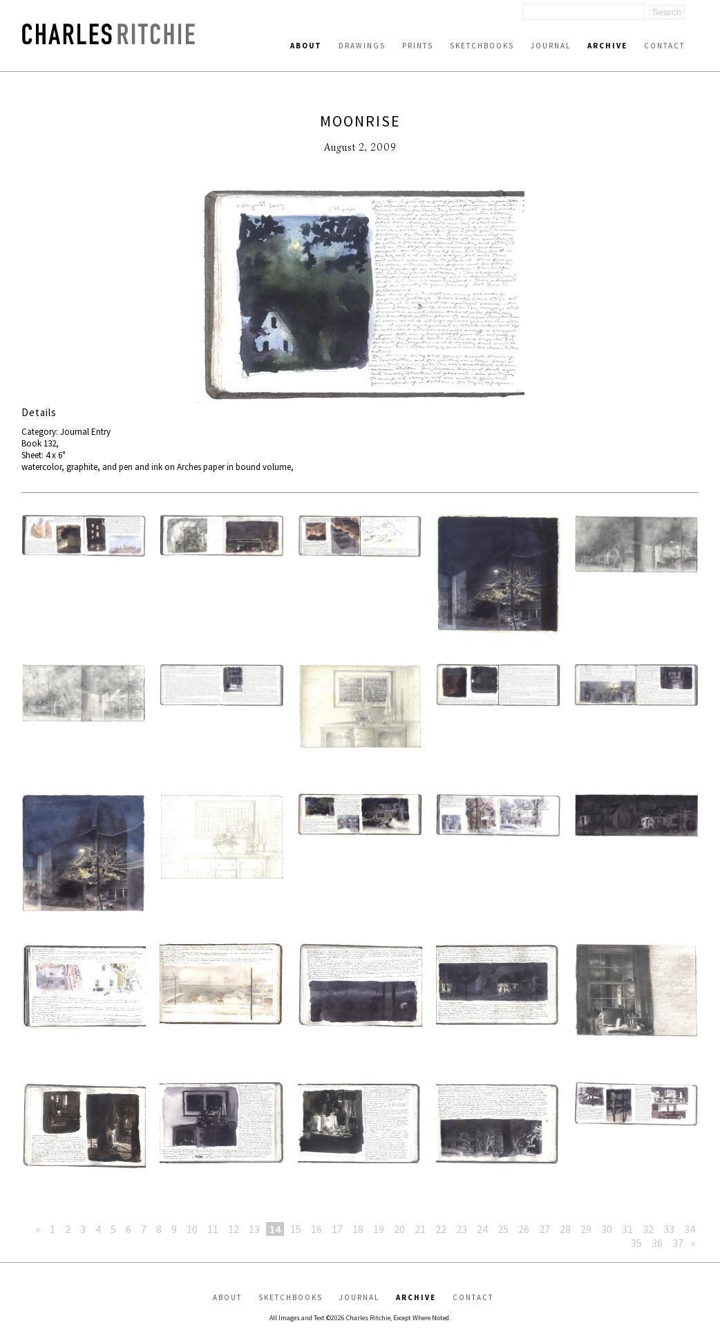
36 (657, 1243)
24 (482, 1229)
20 (399, 1229)
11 (212, 1229)
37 (677, 1243)
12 (233, 1229)
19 (378, 1229)
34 (689, 1229)
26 (523, 1229)
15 (295, 1229)
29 (585, 1229)
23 (461, 1229)
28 (565, 1229)
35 (636, 1243)
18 (357, 1229)
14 (275, 1229)
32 (648, 1229)
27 (544, 1229)
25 (503, 1229)
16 (316, 1229)
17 (337, 1229)
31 (627, 1229)
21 (420, 1229)
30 (606, 1229)
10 (192, 1229)
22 (440, 1229)
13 (254, 1229)
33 (668, 1229)
